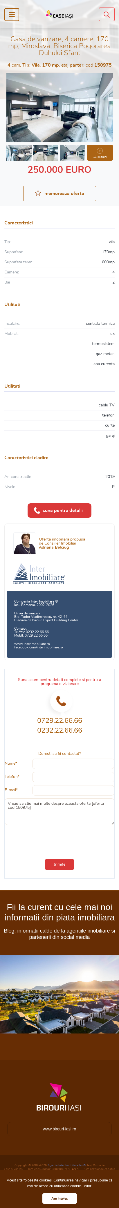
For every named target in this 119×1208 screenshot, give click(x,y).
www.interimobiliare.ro (32, 644)
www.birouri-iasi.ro (59, 1129)
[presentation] (59, 841)
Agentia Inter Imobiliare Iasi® (67, 1165)
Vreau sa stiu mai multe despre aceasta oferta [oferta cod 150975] (59, 811)
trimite (59, 864)
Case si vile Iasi (13, 1169)
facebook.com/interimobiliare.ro (38, 647)
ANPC (76, 1169)
